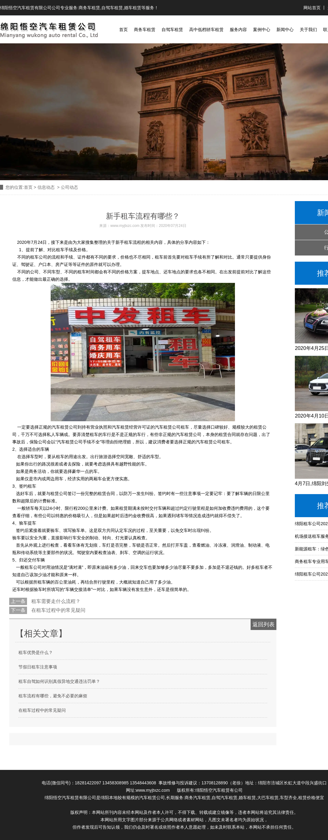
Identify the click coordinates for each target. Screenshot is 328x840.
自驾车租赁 (112, 7)
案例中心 (261, 29)
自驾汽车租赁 (224, 797)
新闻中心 (285, 29)
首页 (123, 29)
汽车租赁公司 (152, 797)
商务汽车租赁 (197, 797)
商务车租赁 (89, 7)
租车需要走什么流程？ (55, 601)
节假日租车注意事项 (37, 666)
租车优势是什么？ (35, 652)
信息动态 (46, 187)
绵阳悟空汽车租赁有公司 (219, 790)
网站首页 (312, 7)
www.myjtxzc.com (124, 226)
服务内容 (238, 29)
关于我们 (308, 29)
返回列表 (263, 624)
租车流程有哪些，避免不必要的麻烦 (52, 695)
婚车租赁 (132, 7)
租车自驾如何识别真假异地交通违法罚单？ (59, 681)
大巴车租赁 (268, 797)
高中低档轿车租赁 (206, 29)
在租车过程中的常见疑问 (57, 610)
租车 (128, 242)
